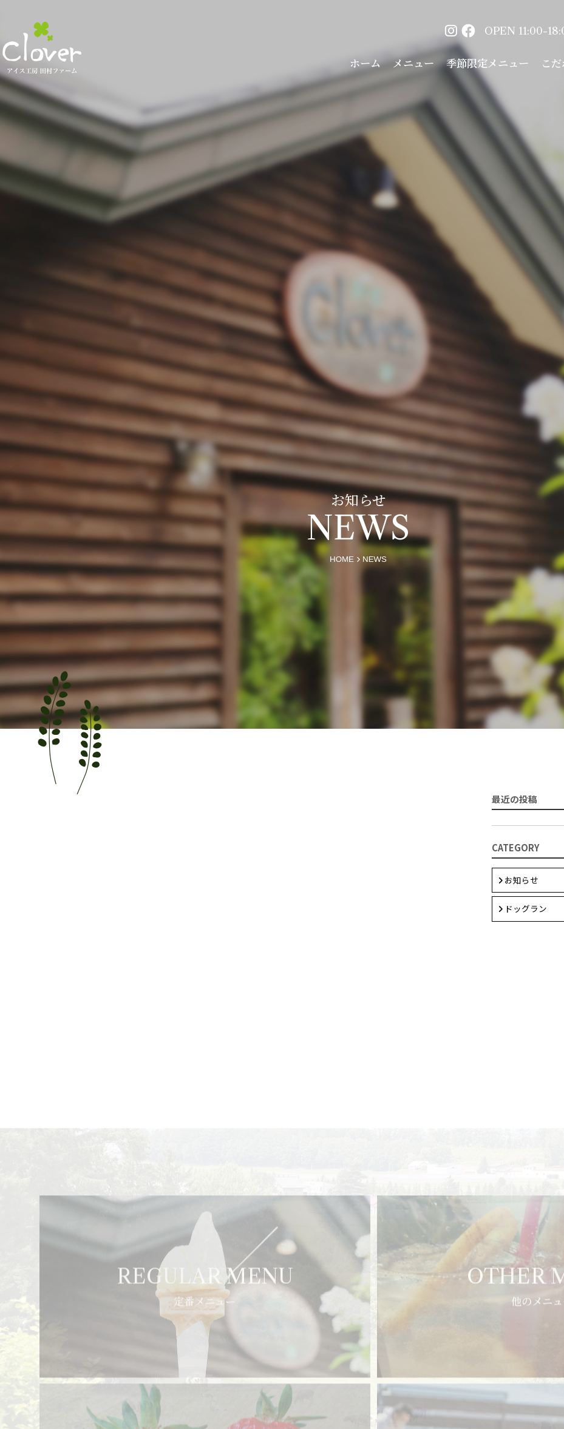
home (342, 559)
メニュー (413, 62)
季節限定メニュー (487, 62)
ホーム (365, 62)
